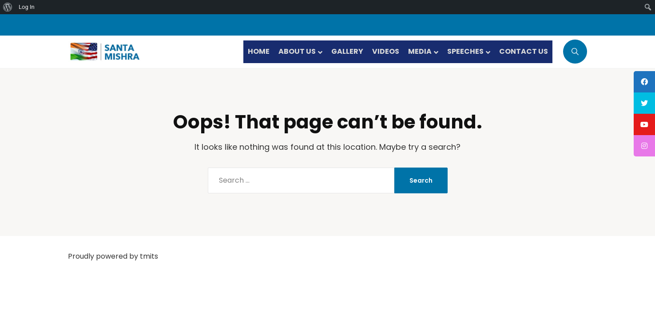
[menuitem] (8, 7)
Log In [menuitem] (27, 7)
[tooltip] (644, 81)
